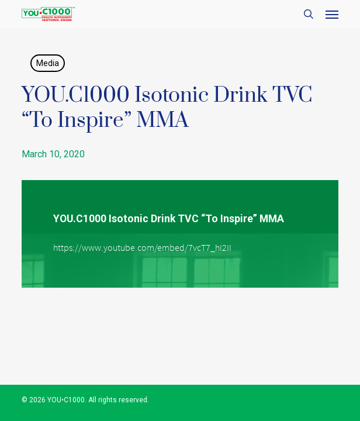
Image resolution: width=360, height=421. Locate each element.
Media (47, 63)
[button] (332, 14)
